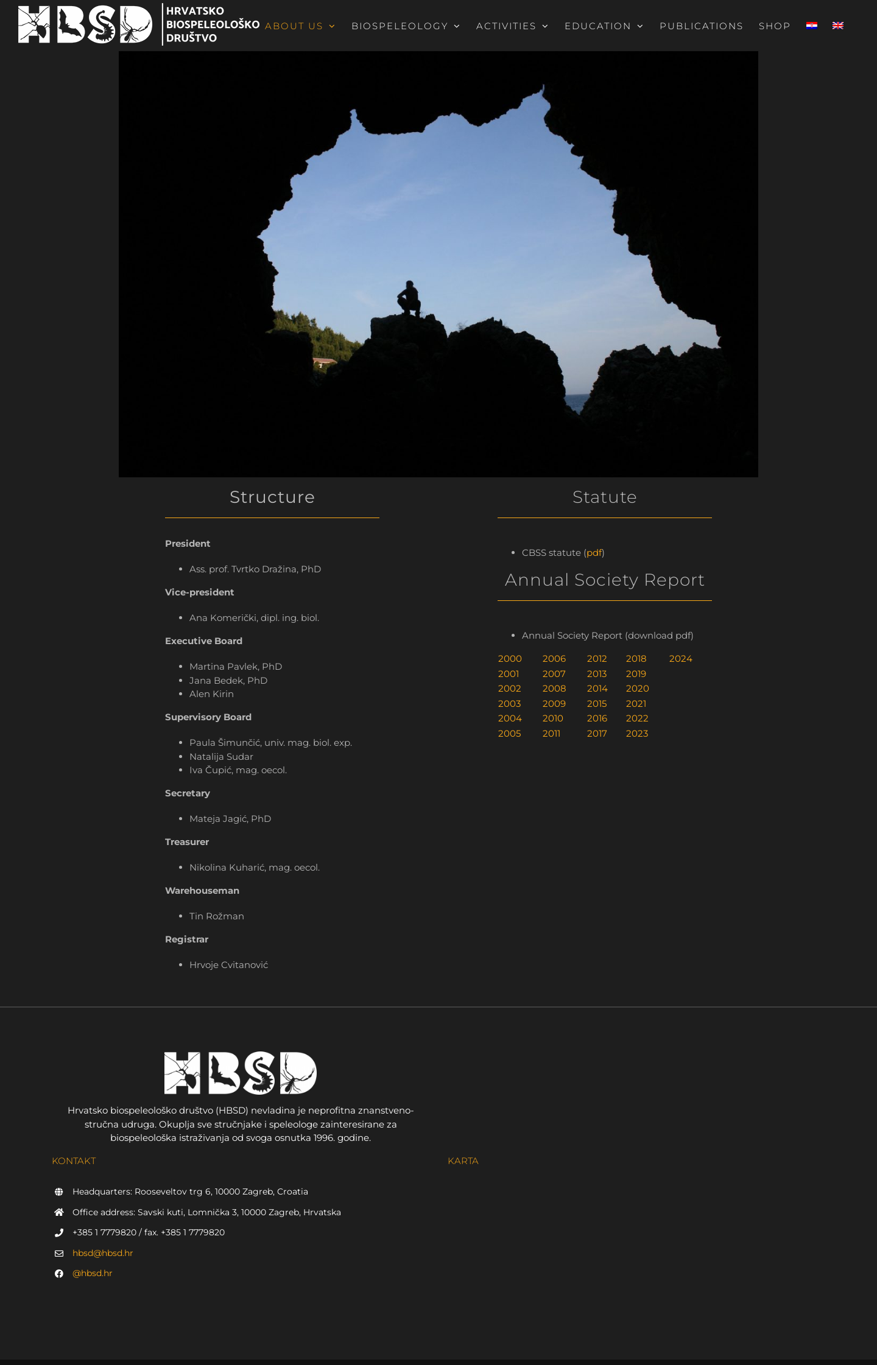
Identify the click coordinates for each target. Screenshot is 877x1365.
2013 (597, 673)
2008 (554, 688)
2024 (680, 658)
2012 (597, 658)
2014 (597, 688)
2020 (637, 688)
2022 (637, 718)
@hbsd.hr (92, 1273)
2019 (636, 673)
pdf (594, 552)
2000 (510, 658)
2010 (553, 718)
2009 (554, 703)
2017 (597, 733)
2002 (509, 688)
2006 (554, 658)
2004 (510, 718)
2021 (636, 703)
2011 (551, 733)
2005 (509, 733)
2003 (509, 703)
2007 (554, 673)
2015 (597, 703)
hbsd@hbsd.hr (102, 1252)
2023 (637, 733)
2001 (508, 673)
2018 (636, 658)
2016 (597, 718)
